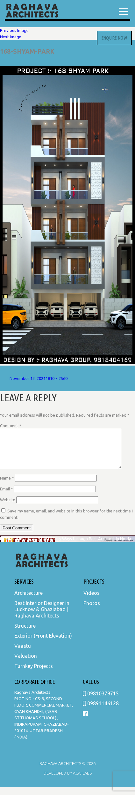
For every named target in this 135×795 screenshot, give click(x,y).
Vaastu (22, 653)
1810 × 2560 (57, 378)
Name (7, 485)
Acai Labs (82, 780)
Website (7, 507)
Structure (25, 633)
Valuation (25, 663)
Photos (91, 611)
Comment (10, 425)
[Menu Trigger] (123, 11)
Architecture (28, 600)
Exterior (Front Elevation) (43, 643)
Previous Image (14, 30)
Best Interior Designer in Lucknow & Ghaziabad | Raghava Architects (41, 617)
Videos (91, 600)
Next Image (10, 36)
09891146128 (101, 711)
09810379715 (101, 701)
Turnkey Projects (33, 674)
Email (6, 496)
